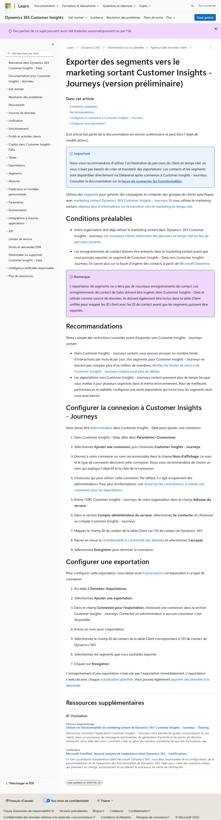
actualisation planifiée (116, 679)
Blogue (97, 811)
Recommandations (81, 112)
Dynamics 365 (90, 47)
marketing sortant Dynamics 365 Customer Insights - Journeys (120, 200)
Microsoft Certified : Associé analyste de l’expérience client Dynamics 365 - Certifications (126, 754)
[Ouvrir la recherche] (192, 6)
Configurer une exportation (87, 123)
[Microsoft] (8, 6)
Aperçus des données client (169, 47)
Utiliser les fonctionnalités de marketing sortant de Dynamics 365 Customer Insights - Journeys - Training (137, 727)
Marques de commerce (151, 817)
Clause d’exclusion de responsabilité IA (28, 811)
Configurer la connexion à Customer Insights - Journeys (106, 118)
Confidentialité (138, 811)
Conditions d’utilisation (116, 817)
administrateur (101, 427)
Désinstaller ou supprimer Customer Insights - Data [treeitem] (25, 257)
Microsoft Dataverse (194, 263)
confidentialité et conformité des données (133, 540)
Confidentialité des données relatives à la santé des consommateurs (48, 817)
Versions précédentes (73, 811)
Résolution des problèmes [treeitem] (26, 97)
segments (91, 194)
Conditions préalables (83, 106)
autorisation (154, 573)
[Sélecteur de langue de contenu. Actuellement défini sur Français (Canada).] (19, 800)
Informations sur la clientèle (125, 47)
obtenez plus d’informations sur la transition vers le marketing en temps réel (135, 206)
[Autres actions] (210, 47)
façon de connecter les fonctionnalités (152, 181)
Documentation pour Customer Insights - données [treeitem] (29, 78)
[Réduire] (52, 44)
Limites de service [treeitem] (20, 239)
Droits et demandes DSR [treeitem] (25, 247)
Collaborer (117, 811)
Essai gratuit (205, 17)
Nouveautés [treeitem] (16, 105)
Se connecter (207, 5)
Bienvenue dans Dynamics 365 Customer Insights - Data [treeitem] (29, 65)
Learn (70, 47)
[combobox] (29, 53)
